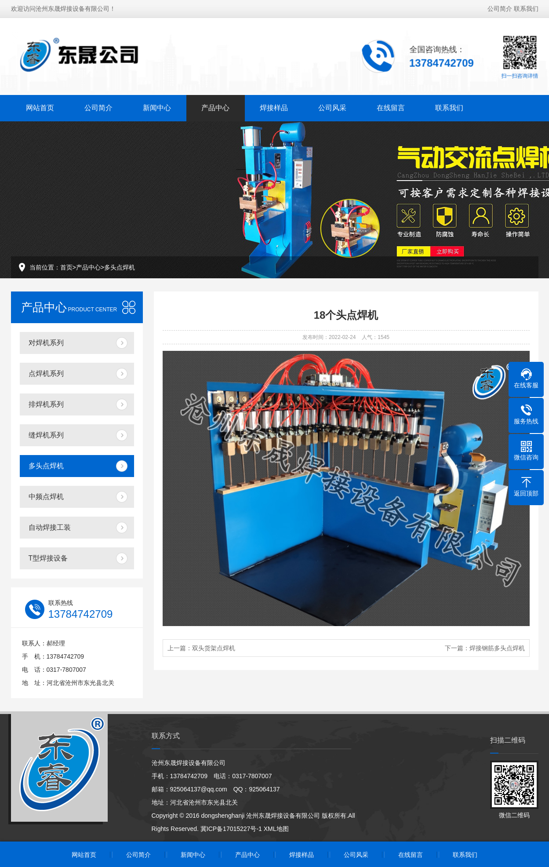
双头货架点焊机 (213, 648)
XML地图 (276, 828)
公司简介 (499, 6)
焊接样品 (274, 105)
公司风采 (332, 105)
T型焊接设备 (48, 558)
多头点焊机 (119, 267)
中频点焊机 (46, 496)
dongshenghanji (223, 815)
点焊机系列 (46, 373)
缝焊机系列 (46, 435)
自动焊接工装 (50, 527)
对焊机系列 (46, 342)
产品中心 (215, 105)
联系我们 (526, 6)
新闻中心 (157, 105)
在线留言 (391, 105)
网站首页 (40, 105)
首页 (66, 267)
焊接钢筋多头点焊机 (497, 648)
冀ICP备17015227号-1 (231, 828)
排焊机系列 (46, 404)
